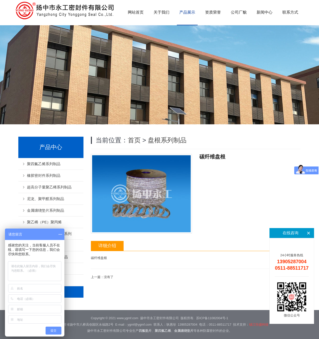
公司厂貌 (239, 12)
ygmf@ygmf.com (140, 324)
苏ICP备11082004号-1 (212, 318)
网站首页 (136, 12)
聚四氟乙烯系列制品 (43, 164)
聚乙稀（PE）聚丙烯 (44, 222)
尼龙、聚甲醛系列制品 (45, 199)
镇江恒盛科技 (258, 324)
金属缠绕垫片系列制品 (45, 210)
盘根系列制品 (167, 140)
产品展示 (187, 12)
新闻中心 (264, 12)
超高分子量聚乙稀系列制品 (49, 187)
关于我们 (161, 12)
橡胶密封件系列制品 (43, 175)
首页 (134, 140)
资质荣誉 (213, 12)
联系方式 (290, 12)
